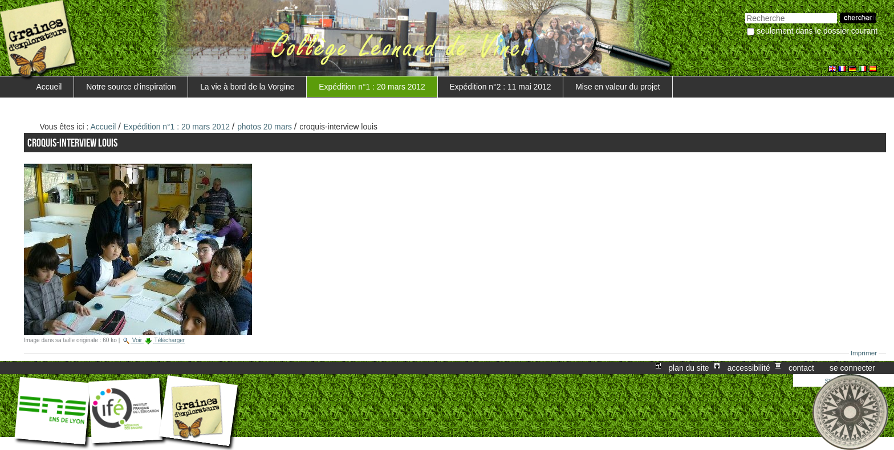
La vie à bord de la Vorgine (247, 86)
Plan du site (688, 367)
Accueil (49, 86)
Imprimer (864, 353)
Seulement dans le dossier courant (817, 30)
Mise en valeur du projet (617, 86)
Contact (801, 367)
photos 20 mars (264, 126)
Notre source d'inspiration (131, 86)
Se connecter (852, 367)
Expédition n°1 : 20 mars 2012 (372, 86)
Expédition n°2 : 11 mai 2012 (500, 86)
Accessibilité (749, 367)
